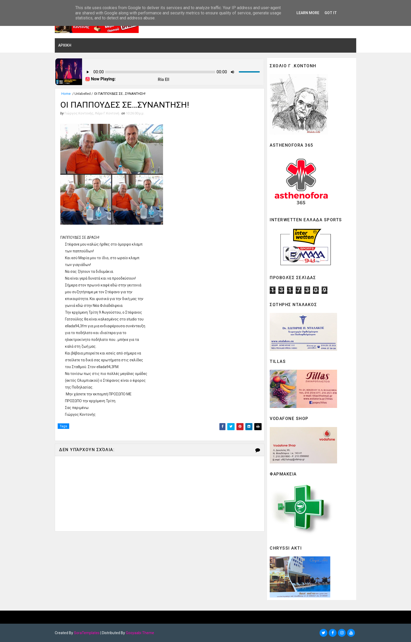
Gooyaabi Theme (140, 633)
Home (66, 94)
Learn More (307, 13)
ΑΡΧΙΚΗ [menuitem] (64, 45)
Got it (331, 13)
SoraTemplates (87, 633)
